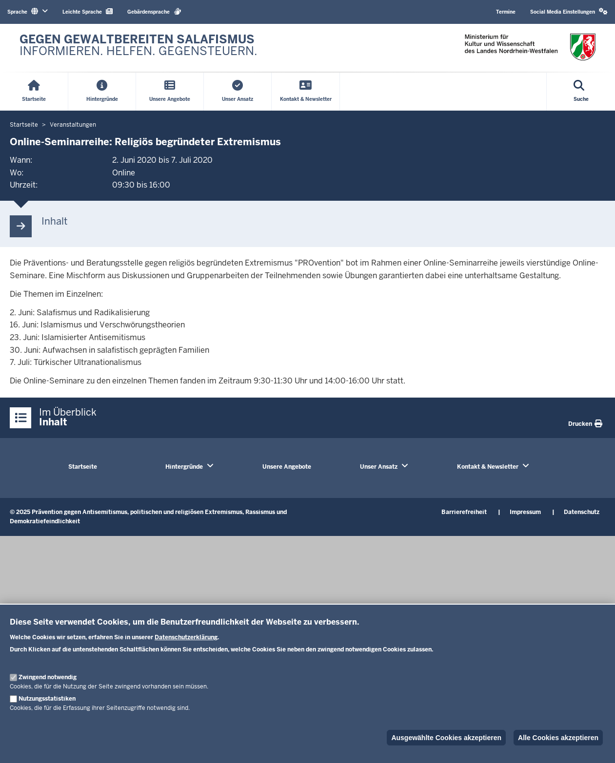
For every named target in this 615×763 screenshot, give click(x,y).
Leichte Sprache (87, 11)
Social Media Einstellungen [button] (569, 11)
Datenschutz (581, 512)
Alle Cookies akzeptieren (558, 738)
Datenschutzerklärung (186, 637)
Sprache (27, 11)
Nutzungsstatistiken (47, 699)
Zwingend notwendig (48, 677)
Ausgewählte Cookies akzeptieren (446, 738)
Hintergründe (184, 467)
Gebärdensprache (154, 11)
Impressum (525, 512)
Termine (506, 12)
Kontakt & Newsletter (487, 467)
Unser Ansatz (378, 467)
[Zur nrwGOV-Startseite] (139, 48)
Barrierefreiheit (464, 512)
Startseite (82, 467)
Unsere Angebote (286, 467)
